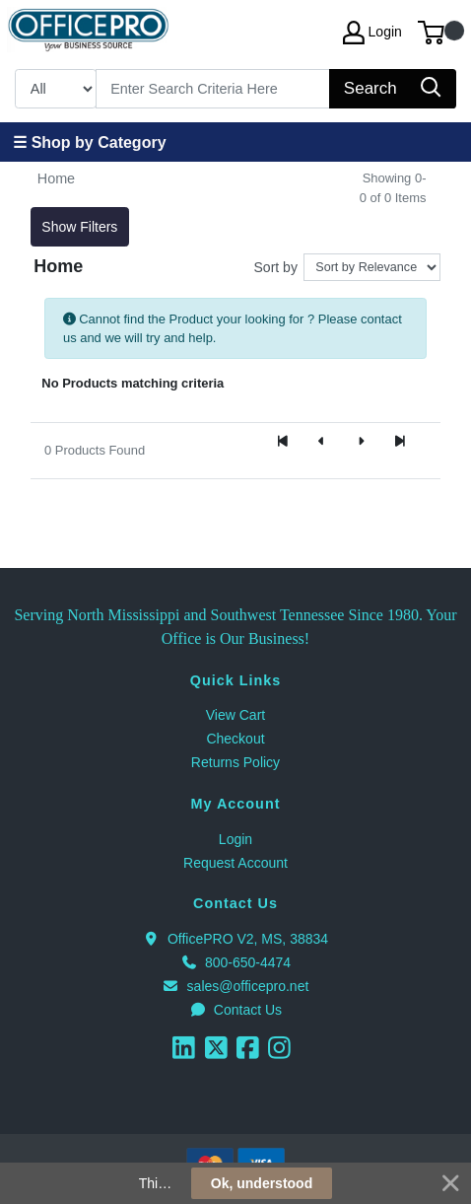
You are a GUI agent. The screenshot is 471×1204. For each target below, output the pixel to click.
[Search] (213, 88)
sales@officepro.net (236, 986)
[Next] (360, 442)
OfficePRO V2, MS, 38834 (235, 939)
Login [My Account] (372, 32)
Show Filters (79, 227)
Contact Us (235, 1010)
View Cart (235, 715)
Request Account (235, 863)
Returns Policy (235, 762)
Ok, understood (261, 1183)
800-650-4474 (235, 962)
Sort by (276, 267)
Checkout (235, 738)
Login (235, 839)
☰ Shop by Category (89, 142)
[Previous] (322, 442)
